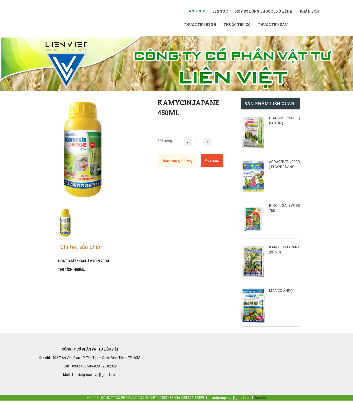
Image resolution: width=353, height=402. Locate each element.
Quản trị (260, 397)
